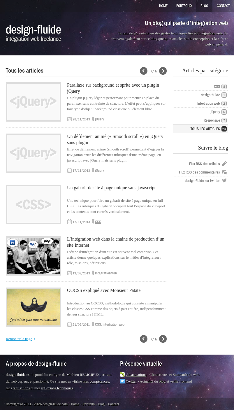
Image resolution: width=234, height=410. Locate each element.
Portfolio (184, 5)
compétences (99, 381)
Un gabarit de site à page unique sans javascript (111, 187)
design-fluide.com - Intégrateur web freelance (33, 33)
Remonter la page (19, 339)
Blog (204, 5)
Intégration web (106, 273)
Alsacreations (136, 375)
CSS (98, 221)
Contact (223, 5)
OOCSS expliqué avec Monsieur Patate (103, 290)
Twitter (131, 381)
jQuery (99, 119)
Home (163, 5)
